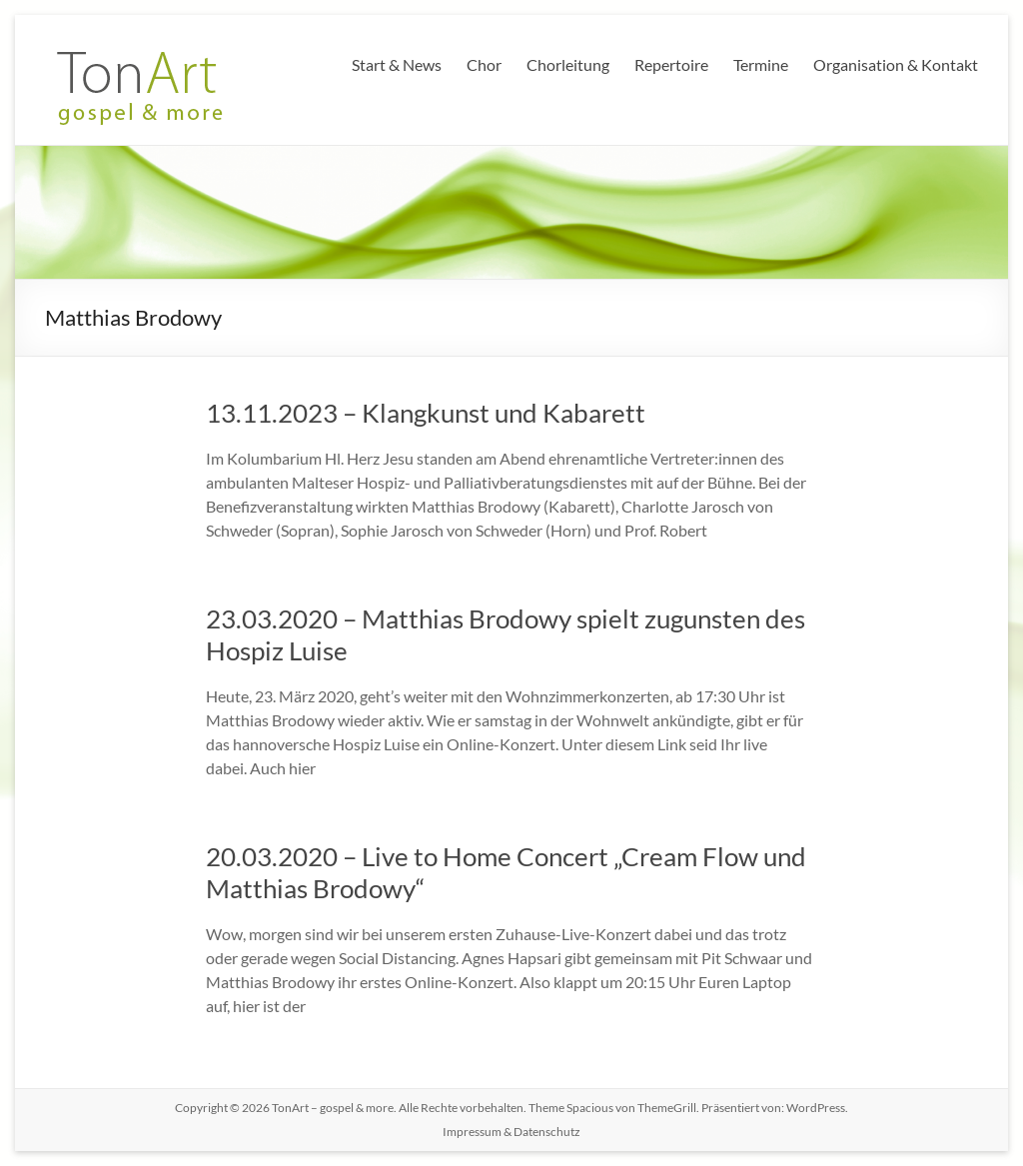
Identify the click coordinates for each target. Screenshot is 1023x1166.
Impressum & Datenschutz (511, 1131)
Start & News (397, 64)
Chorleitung (567, 64)
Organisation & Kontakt (895, 64)
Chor (484, 64)
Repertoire (671, 64)
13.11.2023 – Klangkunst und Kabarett (425, 413)
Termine (760, 64)
